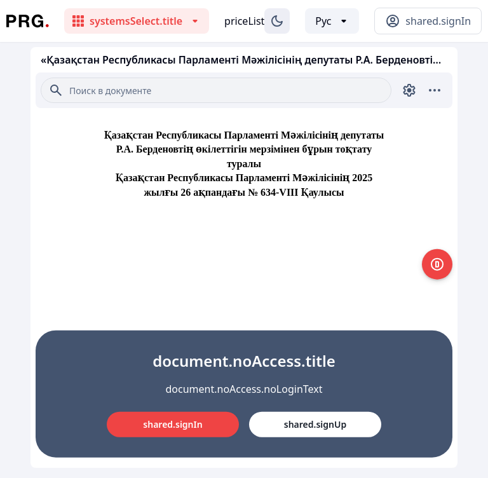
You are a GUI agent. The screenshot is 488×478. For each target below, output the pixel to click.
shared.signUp (315, 424)
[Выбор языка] (332, 21)
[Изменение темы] (277, 21)
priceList (244, 21)
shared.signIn (172, 424)
